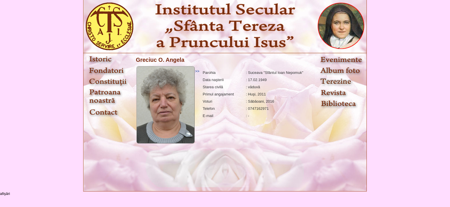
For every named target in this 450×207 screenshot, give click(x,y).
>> (197, 71)
